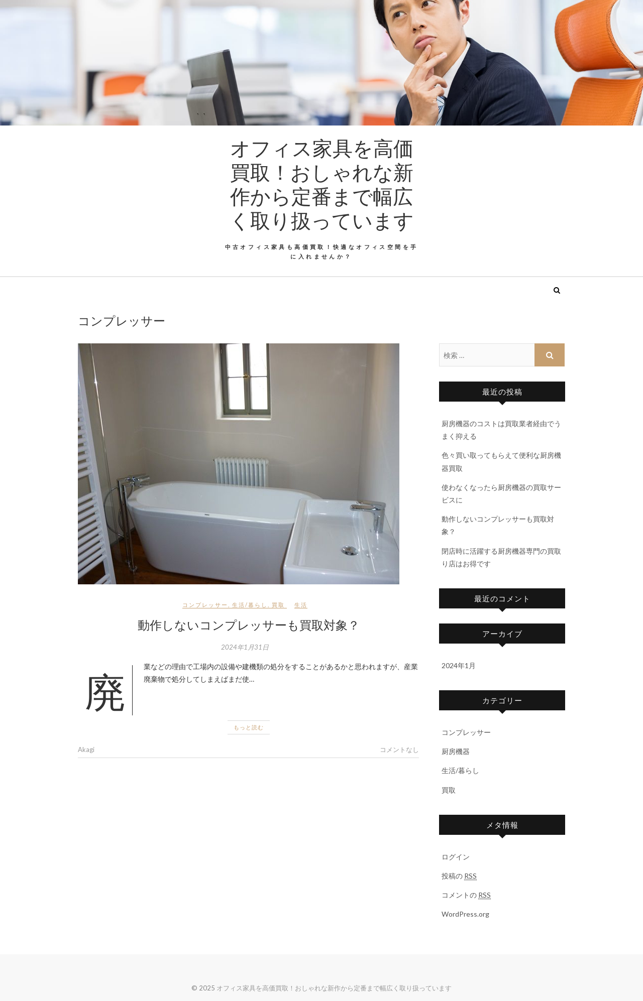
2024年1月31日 (245, 647)
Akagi (86, 749)
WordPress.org (465, 914)
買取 (278, 604)
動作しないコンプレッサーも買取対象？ (249, 624)
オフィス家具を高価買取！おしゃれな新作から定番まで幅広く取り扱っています (322, 184)
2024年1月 (459, 665)
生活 (300, 604)
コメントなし (399, 749)
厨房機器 (456, 751)
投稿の (459, 876)
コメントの (466, 895)
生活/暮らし (250, 604)
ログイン (456, 856)
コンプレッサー (205, 604)
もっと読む (249, 727)
